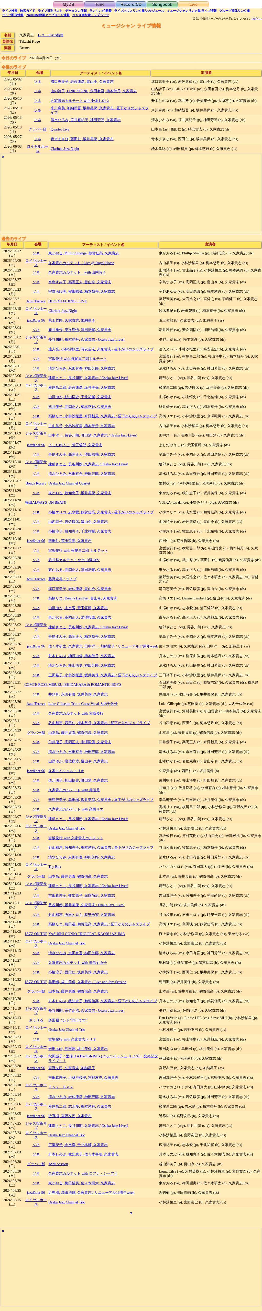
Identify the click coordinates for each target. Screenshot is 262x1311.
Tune (99, 4)
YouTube (48, 15)
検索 (9, 11)
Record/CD (131, 4)
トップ (90, 15)
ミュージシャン (192, 11)
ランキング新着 (100, 11)
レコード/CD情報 (50, 35)
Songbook (162, 4)
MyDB (68, 4)
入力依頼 (76, 11)
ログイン (257, 18)
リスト (50, 11)
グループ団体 (234, 11)
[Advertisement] (131, 196)
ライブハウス (139, 11)
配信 (13, 15)
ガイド (27, 11)
